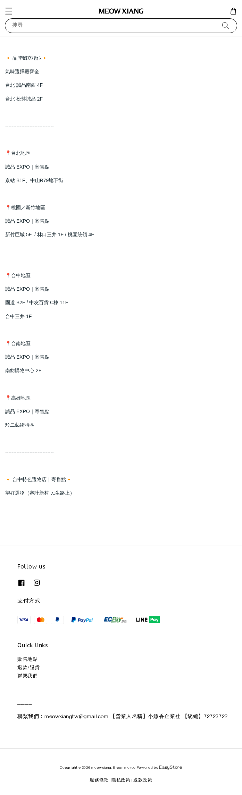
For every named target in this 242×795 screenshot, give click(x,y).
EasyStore (170, 768)
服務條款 (99, 781)
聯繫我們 (27, 677)
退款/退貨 (28, 669)
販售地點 (27, 660)
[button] (8, 11)
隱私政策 (121, 781)
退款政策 (142, 781)
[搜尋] (226, 25)
